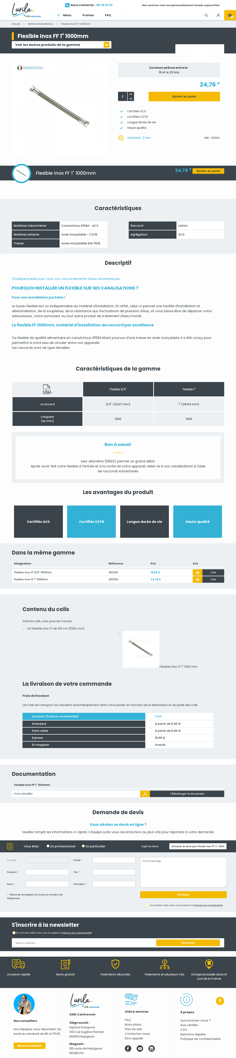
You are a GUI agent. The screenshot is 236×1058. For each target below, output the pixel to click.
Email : (78, 860)
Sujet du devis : (150, 846)
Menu (67, 15)
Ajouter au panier (184, 96)
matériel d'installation (96, 306)
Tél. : (77, 872)
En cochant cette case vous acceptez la (186, 905)
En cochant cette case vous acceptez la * (54, 932)
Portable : (81, 884)
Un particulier (95, 846)
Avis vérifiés (189, 1025)
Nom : (11, 884)
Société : (13, 860)
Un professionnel (62, 846)
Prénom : (13, 872)
